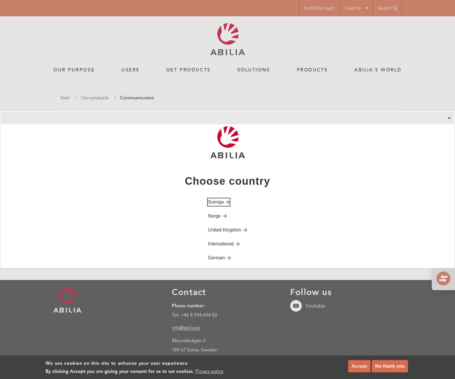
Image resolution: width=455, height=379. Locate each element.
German (216, 257)
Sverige (216, 202)
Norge (214, 215)
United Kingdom (224, 229)
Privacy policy (209, 371)
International (221, 243)
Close (449, 118)
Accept (359, 366)
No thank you (390, 366)
